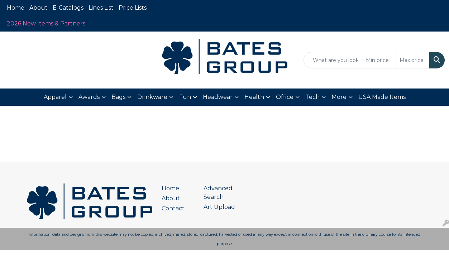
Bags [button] (118, 97)
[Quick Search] (333, 60)
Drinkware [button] (152, 97)
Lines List (101, 7)
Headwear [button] (218, 97)
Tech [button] (312, 97)
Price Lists (133, 7)
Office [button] (284, 97)
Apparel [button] (55, 97)
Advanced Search (218, 192)
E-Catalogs (68, 7)
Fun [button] (185, 97)
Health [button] (254, 97)
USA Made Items (382, 97)
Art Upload (219, 207)
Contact (173, 208)
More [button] (339, 97)
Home (15, 7)
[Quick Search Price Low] (379, 60)
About (38, 7)
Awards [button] (89, 97)
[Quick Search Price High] (413, 60)
